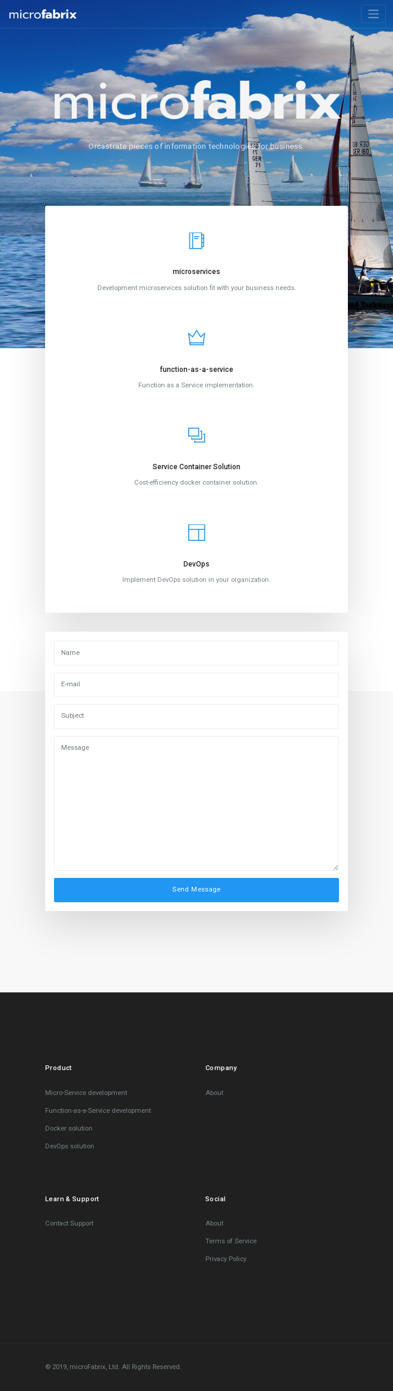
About (214, 1093)
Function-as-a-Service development (98, 1111)
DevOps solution (69, 1146)
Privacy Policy (225, 1259)
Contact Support (69, 1223)
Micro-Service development (86, 1093)
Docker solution (69, 1128)
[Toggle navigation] (373, 14)
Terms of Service (230, 1241)
